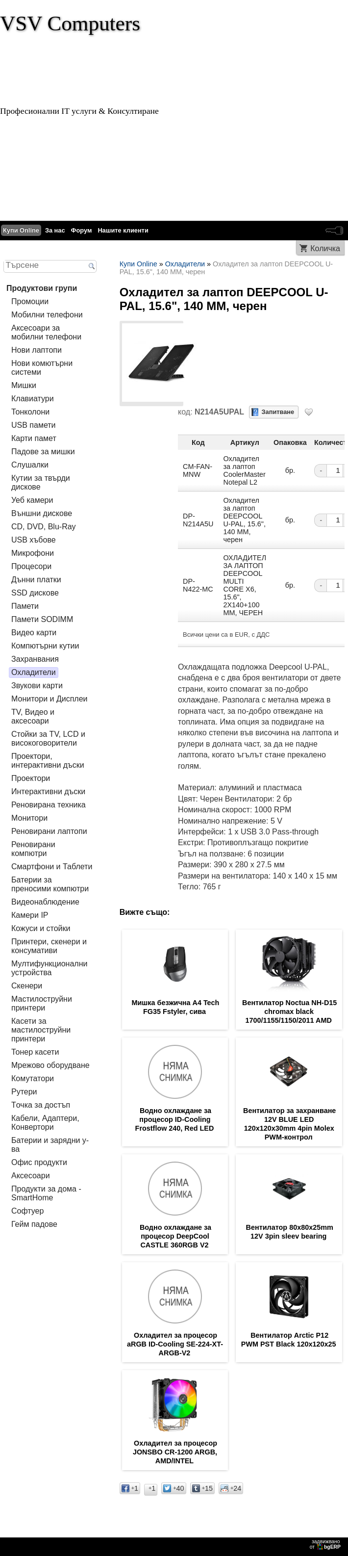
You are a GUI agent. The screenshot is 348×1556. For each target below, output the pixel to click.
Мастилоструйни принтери (41, 1003)
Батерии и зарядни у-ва (50, 1144)
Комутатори (32, 1078)
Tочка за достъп (40, 1105)
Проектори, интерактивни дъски (47, 760)
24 (231, 1488)
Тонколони (30, 412)
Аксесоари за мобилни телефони (46, 332)
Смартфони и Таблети (51, 866)
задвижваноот (326, 1544)
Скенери (26, 986)
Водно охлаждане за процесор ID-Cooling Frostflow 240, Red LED (174, 1119)
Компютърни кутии (45, 646)
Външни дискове (41, 513)
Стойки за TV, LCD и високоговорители (48, 738)
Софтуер (27, 1211)
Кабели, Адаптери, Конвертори (45, 1122)
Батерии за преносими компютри (50, 884)
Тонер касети (35, 1052)
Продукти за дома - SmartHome (46, 1193)
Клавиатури (32, 398)
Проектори (30, 778)
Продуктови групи (41, 288)
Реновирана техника (48, 805)
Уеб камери (32, 500)
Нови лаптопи (36, 350)
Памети (25, 606)
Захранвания (35, 659)
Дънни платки (36, 579)
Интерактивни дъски (48, 791)
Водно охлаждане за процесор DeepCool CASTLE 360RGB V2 (175, 1236)
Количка (325, 248)
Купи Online (21, 230)
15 (202, 1488)
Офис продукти (39, 1162)
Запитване (278, 411)
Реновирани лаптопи (49, 831)
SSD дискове (35, 593)
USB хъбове (33, 540)
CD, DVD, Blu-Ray (43, 526)
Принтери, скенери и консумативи (49, 946)
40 (173, 1488)
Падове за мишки (43, 451)
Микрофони (32, 553)
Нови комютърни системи (42, 367)
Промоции (30, 301)
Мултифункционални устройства (49, 968)
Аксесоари (30, 1175)
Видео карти (33, 632)
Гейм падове (34, 1224)
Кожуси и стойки (40, 928)
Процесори (31, 566)
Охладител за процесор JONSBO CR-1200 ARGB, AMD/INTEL (175, 1452)
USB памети (33, 425)
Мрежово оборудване (50, 1065)
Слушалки (30, 465)
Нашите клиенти (123, 230)
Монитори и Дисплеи (49, 699)
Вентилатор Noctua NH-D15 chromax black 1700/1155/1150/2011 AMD (289, 1011)
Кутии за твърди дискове (40, 482)
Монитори (29, 818)
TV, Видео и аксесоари (32, 716)
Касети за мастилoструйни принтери (41, 1030)
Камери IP (30, 915)
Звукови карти (37, 685)
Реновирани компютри (33, 848)
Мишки (23, 385)
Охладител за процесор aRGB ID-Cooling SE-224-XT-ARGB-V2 (175, 1344)
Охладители (33, 672)
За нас (55, 230)
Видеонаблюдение (45, 902)
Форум (81, 230)
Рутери (24, 1092)
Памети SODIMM (42, 619)
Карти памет (33, 438)
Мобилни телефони (47, 315)
